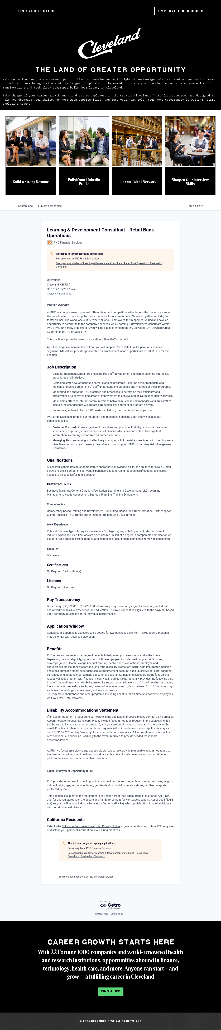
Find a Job (111, 991)
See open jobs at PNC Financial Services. (78, 258)
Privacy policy (101, 914)
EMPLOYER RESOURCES (180, 11)
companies (49, 206)
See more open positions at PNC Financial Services (86, 876)
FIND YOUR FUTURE (37, 11)
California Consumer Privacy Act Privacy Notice (91, 826)
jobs (25, 206)
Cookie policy (117, 914)
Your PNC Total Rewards (68, 698)
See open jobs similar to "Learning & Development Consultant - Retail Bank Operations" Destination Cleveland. (109, 265)
